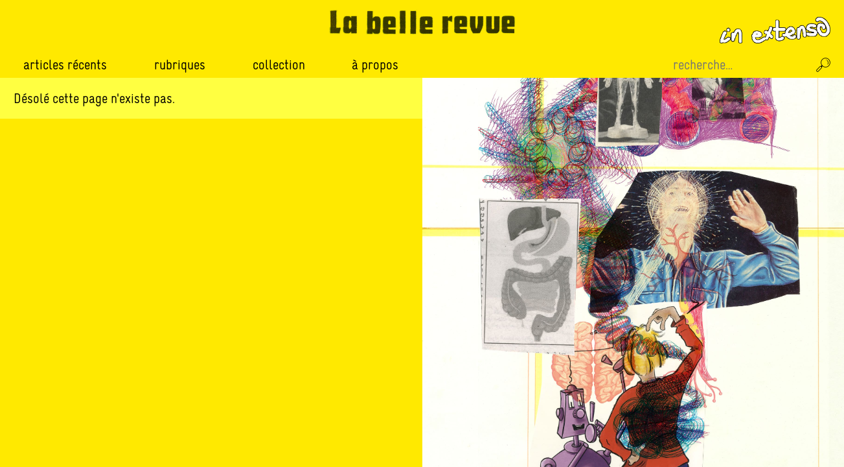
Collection (279, 64)
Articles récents (65, 64)
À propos (375, 64)
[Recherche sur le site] (739, 64)
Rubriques (179, 65)
